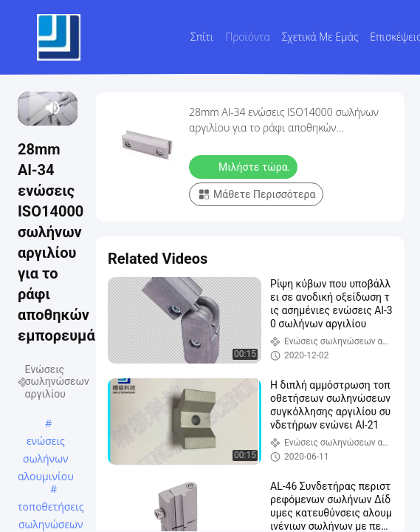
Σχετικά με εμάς (320, 37)
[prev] (24, 108)
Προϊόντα (247, 37)
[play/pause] (29, 108)
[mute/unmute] (53, 108)
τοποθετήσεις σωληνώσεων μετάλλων (51, 507)
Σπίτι (201, 37)
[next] (35, 108)
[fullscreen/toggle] (70, 108)
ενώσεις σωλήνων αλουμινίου (46, 442)
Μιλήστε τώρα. (244, 166)
